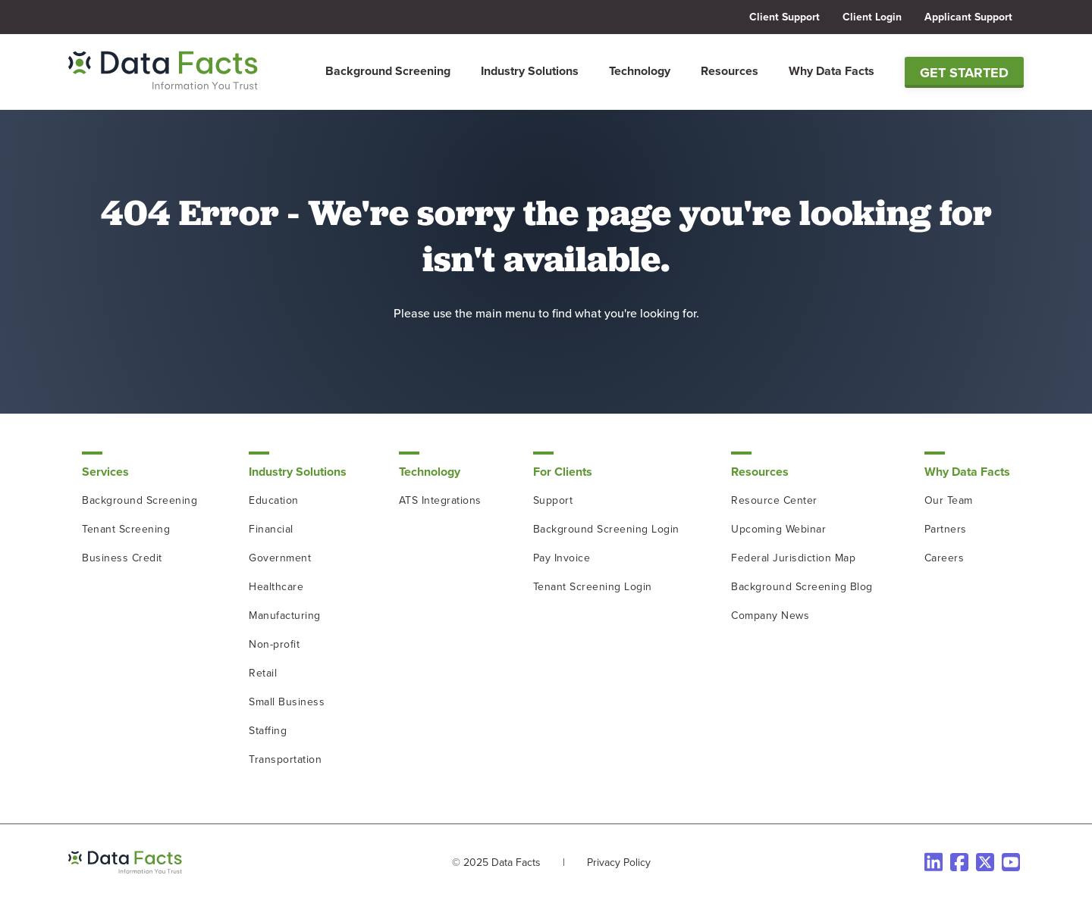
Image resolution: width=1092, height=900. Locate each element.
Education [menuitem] (274, 500)
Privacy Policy (619, 862)
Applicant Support (968, 17)
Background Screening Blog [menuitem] (802, 587)
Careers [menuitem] (944, 558)
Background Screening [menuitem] (387, 71)
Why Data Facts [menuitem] (831, 71)
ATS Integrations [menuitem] (440, 500)
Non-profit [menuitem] (274, 644)
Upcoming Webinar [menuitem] (778, 529)
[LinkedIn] (933, 862)
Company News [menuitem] (770, 615)
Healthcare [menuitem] (276, 587)
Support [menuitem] (553, 500)
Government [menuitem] (280, 558)
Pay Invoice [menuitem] (562, 558)
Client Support (784, 17)
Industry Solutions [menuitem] (530, 71)
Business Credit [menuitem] (122, 558)
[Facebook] (959, 862)
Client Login (872, 17)
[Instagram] (1011, 862)
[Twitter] (985, 862)
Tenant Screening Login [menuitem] (592, 587)
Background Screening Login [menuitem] (606, 529)
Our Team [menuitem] (948, 500)
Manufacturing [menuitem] (285, 615)
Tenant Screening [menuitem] (126, 529)
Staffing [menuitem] (268, 731)
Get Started (964, 73)
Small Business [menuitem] (287, 702)
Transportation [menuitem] (285, 759)
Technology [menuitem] (639, 71)
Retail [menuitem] (263, 673)
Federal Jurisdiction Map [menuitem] (793, 558)
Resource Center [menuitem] (774, 500)
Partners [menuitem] (945, 529)
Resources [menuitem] (729, 71)
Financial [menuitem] (271, 529)
